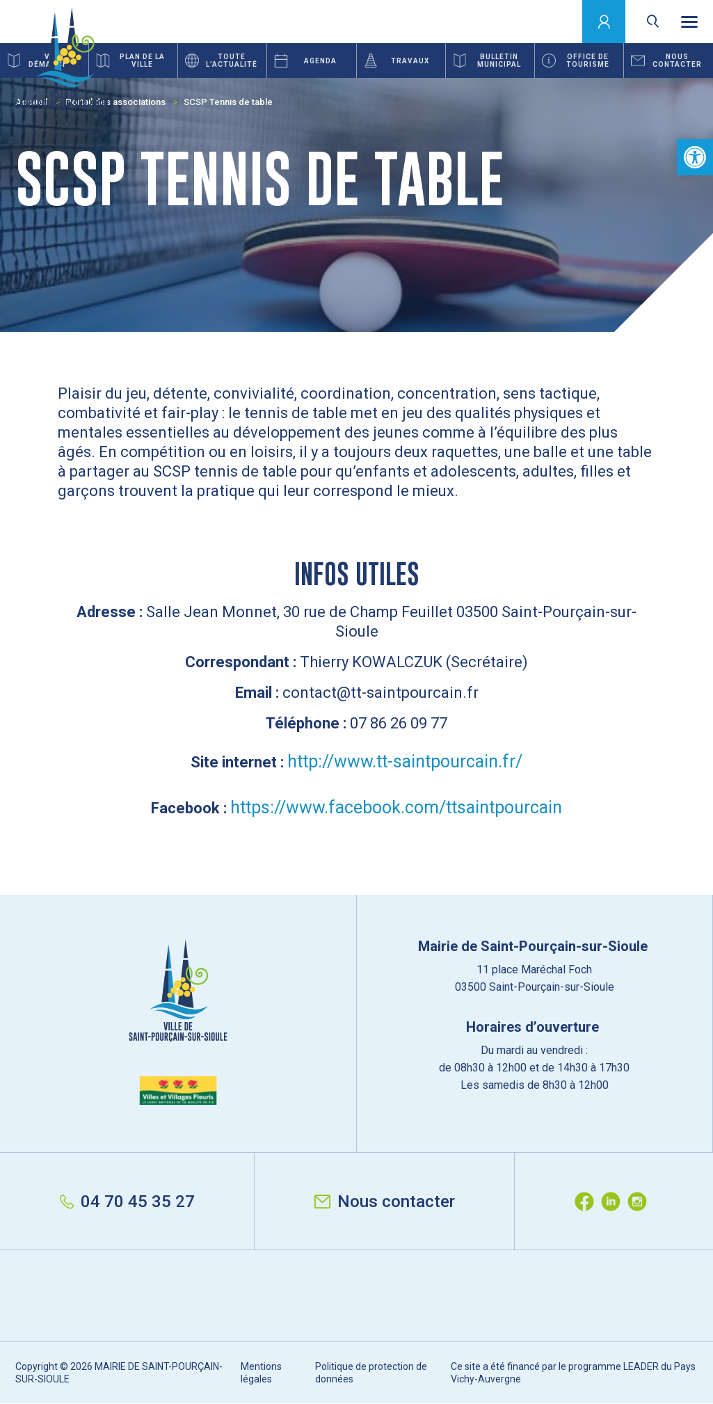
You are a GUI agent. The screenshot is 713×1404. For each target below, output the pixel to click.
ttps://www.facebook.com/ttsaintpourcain (401, 807)
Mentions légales (261, 1373)
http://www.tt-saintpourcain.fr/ (404, 761)
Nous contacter (384, 1201)
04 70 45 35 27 (127, 1201)
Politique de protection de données (371, 1373)
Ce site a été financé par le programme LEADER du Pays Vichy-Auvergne (573, 1373)
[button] (695, 157)
